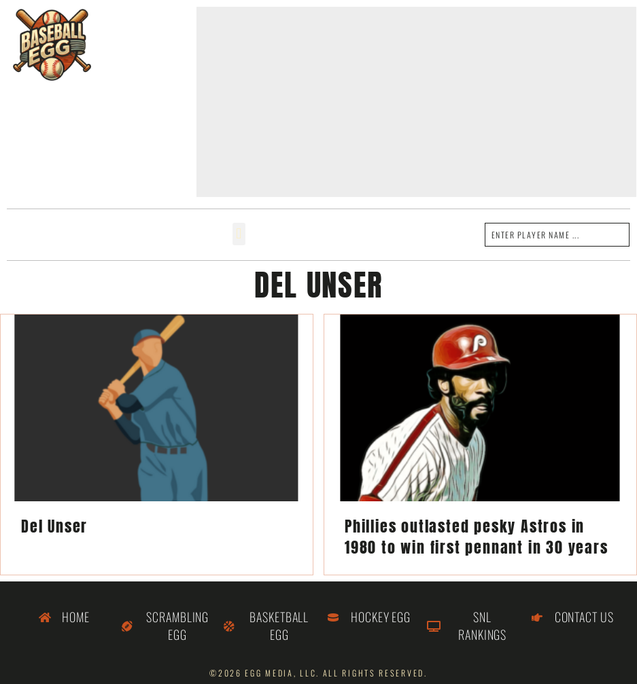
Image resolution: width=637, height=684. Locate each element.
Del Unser (54, 526)
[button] (239, 234)
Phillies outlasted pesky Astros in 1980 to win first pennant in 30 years (476, 536)
